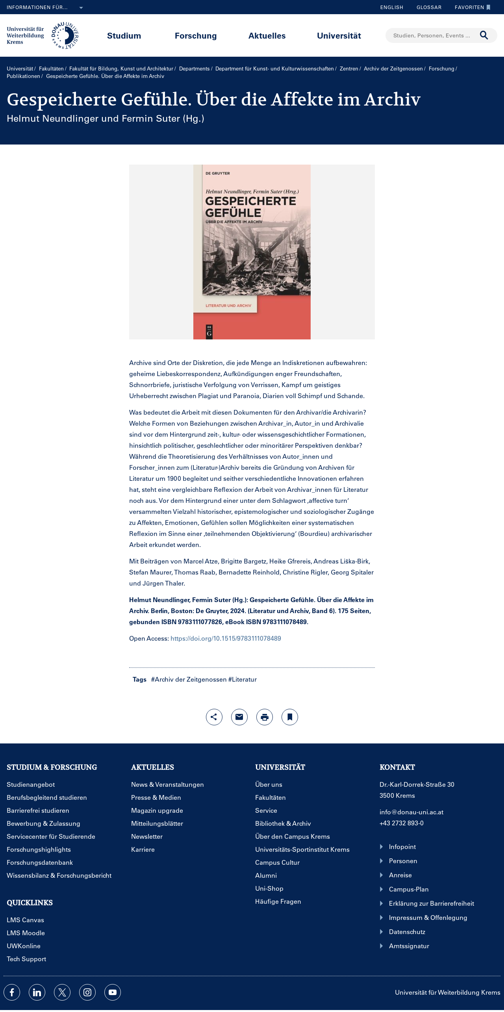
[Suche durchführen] (484, 35)
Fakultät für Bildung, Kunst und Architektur (121, 68)
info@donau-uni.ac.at (411, 812)
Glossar (426, 7)
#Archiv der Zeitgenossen (189, 679)
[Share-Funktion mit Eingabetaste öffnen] (214, 717)
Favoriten (471, 7)
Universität (339, 35)
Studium (124, 35)
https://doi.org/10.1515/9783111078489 (225, 638)
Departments (194, 68)
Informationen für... (46, 8)
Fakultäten (51, 68)
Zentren (349, 68)
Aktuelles (267, 35)
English (392, 7)
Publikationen (23, 75)
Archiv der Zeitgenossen (393, 68)
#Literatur (242, 679)
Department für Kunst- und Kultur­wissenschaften (274, 68)
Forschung (196, 35)
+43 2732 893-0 (402, 823)
